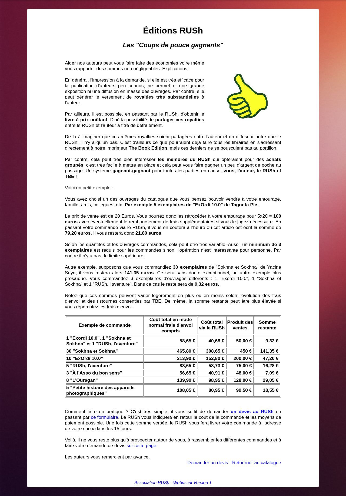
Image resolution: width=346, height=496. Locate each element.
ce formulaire (104, 417)
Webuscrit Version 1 (192, 482)
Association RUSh (151, 482)
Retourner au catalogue (256, 462)
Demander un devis (207, 462)
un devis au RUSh (252, 411)
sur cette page (141, 445)
